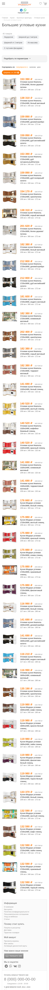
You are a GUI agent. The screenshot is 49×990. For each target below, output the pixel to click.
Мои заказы (8, 944)
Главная (5, 18)
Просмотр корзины (11, 941)
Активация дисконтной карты (15, 946)
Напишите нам (13, 956)
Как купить (8, 909)
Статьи (7, 919)
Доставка (7, 930)
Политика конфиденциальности (16, 912)
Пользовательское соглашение (16, 914)
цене (39, 67)
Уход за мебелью (11, 917)
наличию (32, 67)
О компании (8, 907)
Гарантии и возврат (11, 933)
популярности (22, 67)
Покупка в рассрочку (12, 928)
